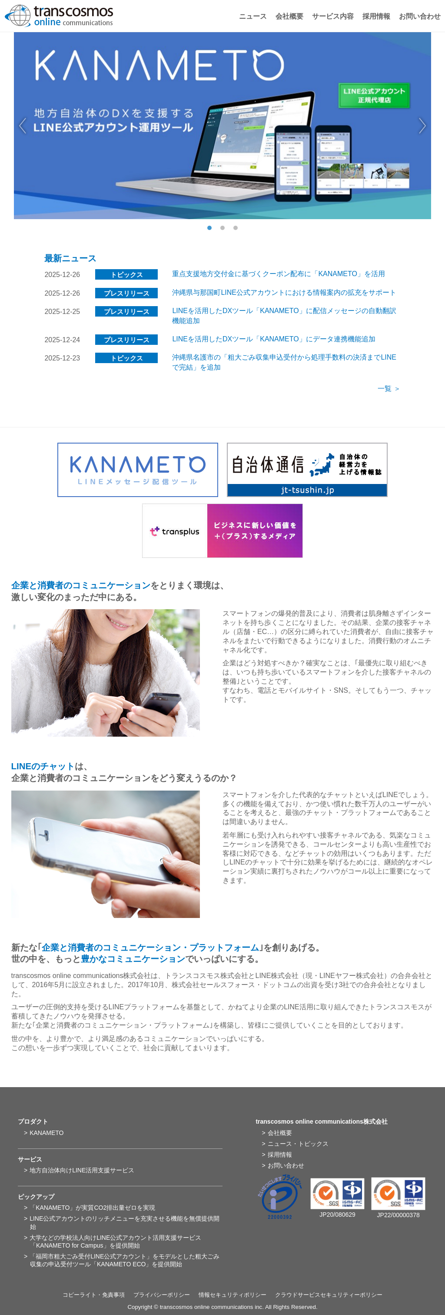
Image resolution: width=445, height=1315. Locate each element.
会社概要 (289, 16)
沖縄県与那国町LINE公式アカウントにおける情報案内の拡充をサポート (284, 292)
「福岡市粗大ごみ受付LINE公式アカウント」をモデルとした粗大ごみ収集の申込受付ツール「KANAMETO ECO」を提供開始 (124, 1260)
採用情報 (376, 16)
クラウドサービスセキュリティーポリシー (328, 1295)
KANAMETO (46, 1132)
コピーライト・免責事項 (94, 1295)
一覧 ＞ (389, 388)
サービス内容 (333, 16)
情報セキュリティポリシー (232, 1295)
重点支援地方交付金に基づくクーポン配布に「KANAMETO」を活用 (278, 273)
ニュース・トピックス (298, 1143)
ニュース (253, 16)
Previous (22, 126)
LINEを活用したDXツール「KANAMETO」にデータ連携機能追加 (273, 339)
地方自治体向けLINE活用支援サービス (82, 1170)
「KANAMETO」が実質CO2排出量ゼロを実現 (92, 1207)
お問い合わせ (420, 16)
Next (422, 126)
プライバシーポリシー (161, 1295)
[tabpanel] (222, 125)
